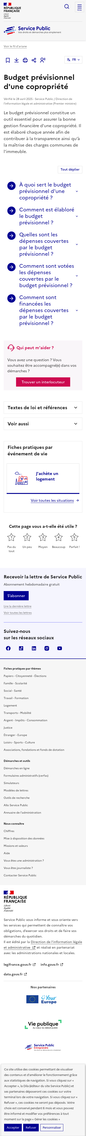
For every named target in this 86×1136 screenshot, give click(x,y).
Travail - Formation (16, 698)
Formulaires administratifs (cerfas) (26, 776)
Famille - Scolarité (15, 683)
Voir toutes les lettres (18, 613)
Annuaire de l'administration (22, 813)
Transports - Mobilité (17, 713)
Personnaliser (52, 1127)
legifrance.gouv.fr (20, 964)
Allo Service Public (16, 805)
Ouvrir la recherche (66, 6)
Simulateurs (11, 783)
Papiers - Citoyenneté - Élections (25, 676)
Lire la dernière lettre (17, 606)
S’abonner (16, 595)
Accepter (13, 1127)
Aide (7, 853)
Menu (79, 10)
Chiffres (9, 831)
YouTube (59, 648)
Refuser (31, 1127)
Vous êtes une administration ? (24, 861)
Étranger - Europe (15, 735)
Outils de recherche (17, 798)
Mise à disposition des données (24, 838)
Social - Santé (13, 691)
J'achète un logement (47, 476)
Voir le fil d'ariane (15, 46)
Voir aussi (18, 423)
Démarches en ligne (17, 768)
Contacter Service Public (20, 875)
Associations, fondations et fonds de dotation (34, 750)
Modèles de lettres (16, 790)
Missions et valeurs (16, 846)
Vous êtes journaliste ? (18, 868)
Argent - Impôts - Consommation (25, 720)
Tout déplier (70, 169)
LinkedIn (34, 648)
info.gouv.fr (52, 964)
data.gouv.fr (15, 974)
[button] (43, 60)
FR (74, 59)
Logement (10, 705)
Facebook (8, 648)
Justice (8, 728)
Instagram (46, 648)
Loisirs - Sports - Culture (19, 742)
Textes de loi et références (37, 407)
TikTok (21, 648)
